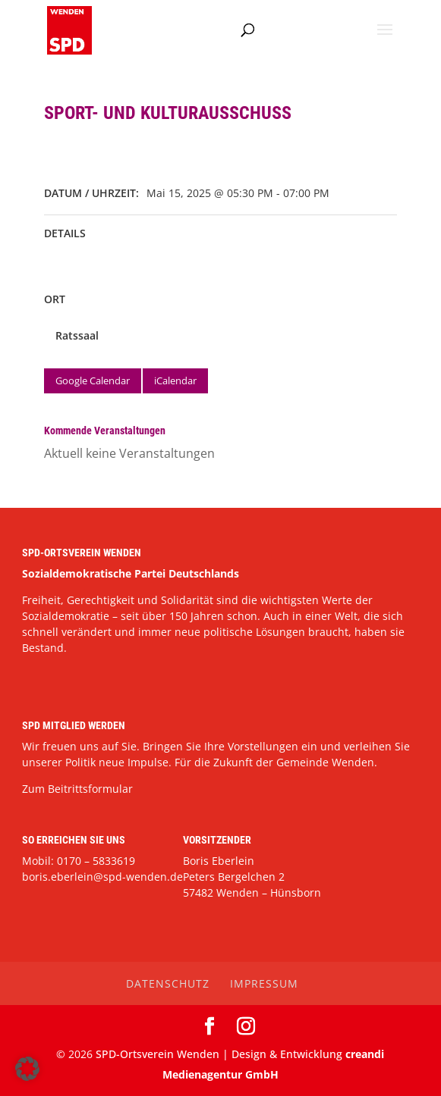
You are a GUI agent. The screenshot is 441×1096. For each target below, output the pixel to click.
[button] (27, 1068)
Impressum (264, 983)
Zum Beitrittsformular (77, 788)
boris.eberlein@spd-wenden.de (102, 876)
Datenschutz (167, 983)
